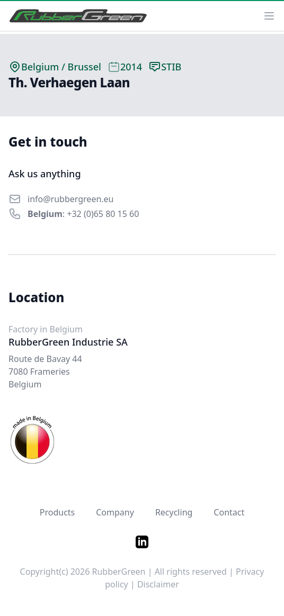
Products (57, 512)
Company (115, 512)
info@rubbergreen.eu (71, 199)
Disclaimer (158, 584)
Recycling (173, 512)
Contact (229, 512)
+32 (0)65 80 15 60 (103, 214)
